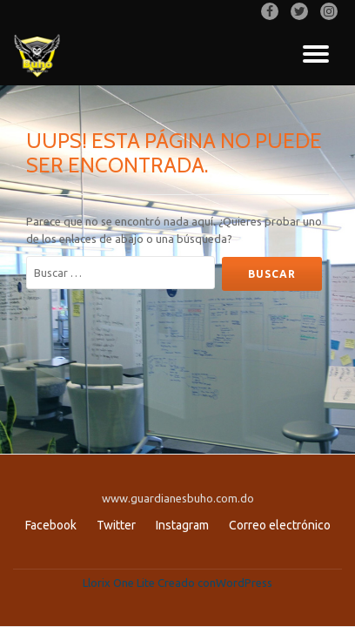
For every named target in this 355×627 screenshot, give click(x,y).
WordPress (244, 582)
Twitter (116, 525)
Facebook (51, 525)
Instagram (182, 525)
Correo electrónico (280, 525)
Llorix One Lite (120, 582)
